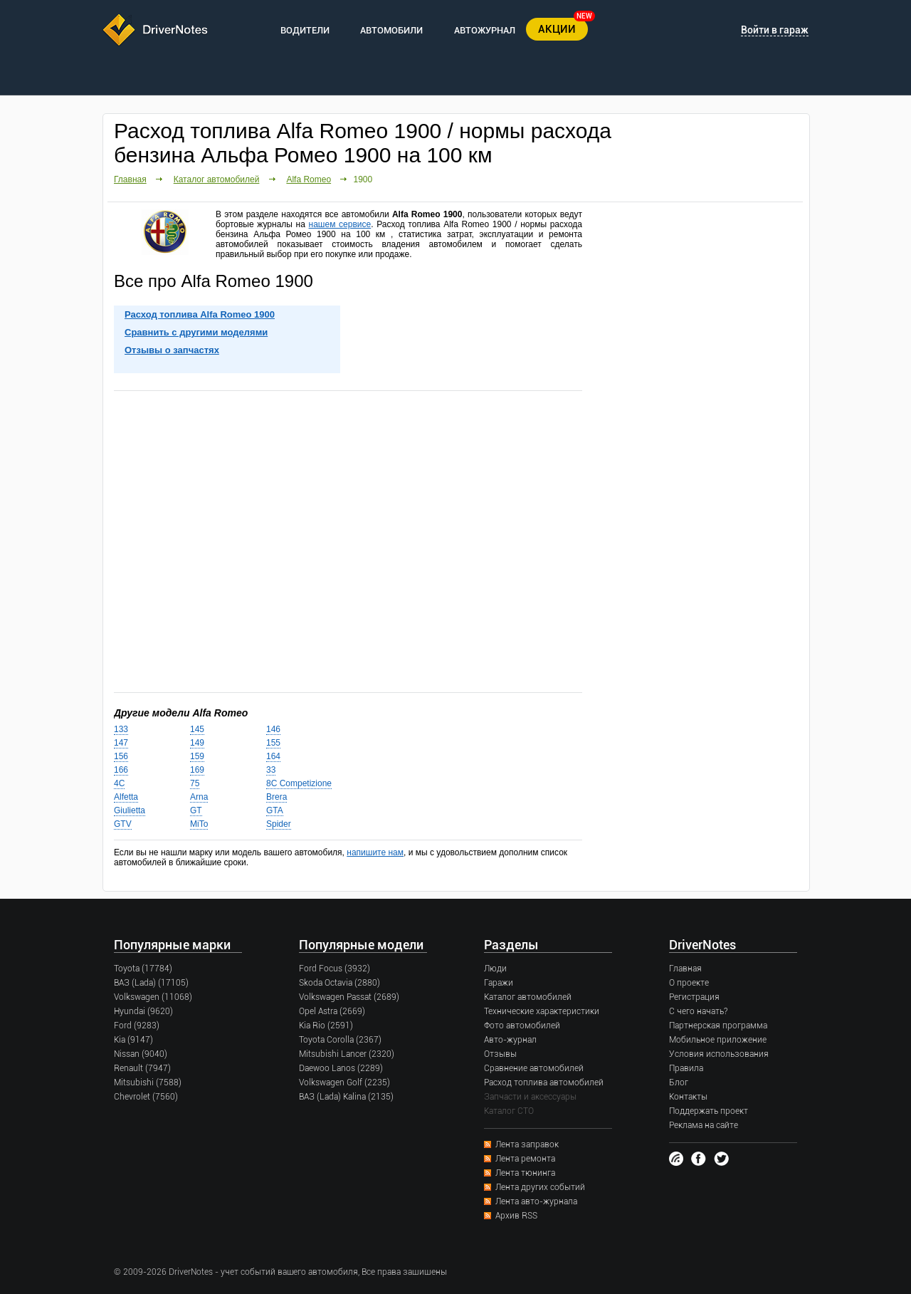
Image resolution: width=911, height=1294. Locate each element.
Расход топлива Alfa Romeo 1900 (200, 314)
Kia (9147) (133, 1040)
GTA (274, 810)
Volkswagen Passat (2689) (349, 997)
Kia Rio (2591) (326, 1025)
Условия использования (719, 1054)
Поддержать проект (708, 1111)
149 (197, 743)
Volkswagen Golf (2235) (344, 1082)
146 (273, 729)
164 (273, 756)
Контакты (688, 1097)
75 (194, 783)
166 (121, 770)
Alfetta (126, 797)
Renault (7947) (142, 1068)
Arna (199, 797)
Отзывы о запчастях (172, 350)
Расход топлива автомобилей (544, 1082)
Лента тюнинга (525, 1173)
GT (196, 810)
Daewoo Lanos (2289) (341, 1068)
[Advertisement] (348, 540)
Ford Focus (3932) (334, 969)
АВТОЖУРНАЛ (484, 30)
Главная (130, 179)
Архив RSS (516, 1216)
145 (197, 729)
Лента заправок (527, 1144)
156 (121, 756)
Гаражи (498, 983)
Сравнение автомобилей (534, 1068)
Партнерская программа (718, 1025)
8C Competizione (299, 783)
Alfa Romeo (308, 179)
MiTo (199, 824)
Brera (276, 797)
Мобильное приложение (718, 1040)
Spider (278, 824)
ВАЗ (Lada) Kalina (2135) (346, 1097)
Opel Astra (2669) (332, 1011)
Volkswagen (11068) (153, 997)
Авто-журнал (510, 1040)
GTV (123, 824)
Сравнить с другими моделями (196, 332)
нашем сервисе (340, 224)
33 (270, 770)
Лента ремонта (525, 1159)
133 (121, 729)
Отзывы (500, 1054)
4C (119, 783)
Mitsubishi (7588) (147, 1082)
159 (197, 756)
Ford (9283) (136, 1025)
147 (121, 743)
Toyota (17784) (143, 969)
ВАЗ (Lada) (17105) (151, 983)
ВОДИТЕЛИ (305, 30)
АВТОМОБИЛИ (391, 30)
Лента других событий (540, 1187)
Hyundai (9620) (143, 1011)
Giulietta (129, 810)
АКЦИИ (557, 29)
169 (197, 770)
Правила (686, 1068)
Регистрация (694, 997)
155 (273, 743)
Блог (678, 1082)
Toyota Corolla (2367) (340, 1040)
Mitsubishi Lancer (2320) (346, 1054)
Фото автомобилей (522, 1025)
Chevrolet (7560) (146, 1097)
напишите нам (375, 852)
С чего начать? (698, 1011)
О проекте (689, 983)
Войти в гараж (775, 30)
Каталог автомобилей (217, 179)
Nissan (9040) (140, 1054)
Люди (495, 969)
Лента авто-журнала (536, 1201)
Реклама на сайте (703, 1125)
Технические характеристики (541, 1011)
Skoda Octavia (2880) (339, 983)
